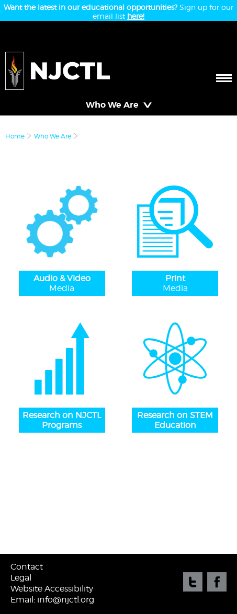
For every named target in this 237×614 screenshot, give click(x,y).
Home (15, 136)
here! (135, 15)
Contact (26, 567)
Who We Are (52, 136)
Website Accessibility (51, 589)
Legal (20, 578)
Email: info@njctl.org (52, 600)
